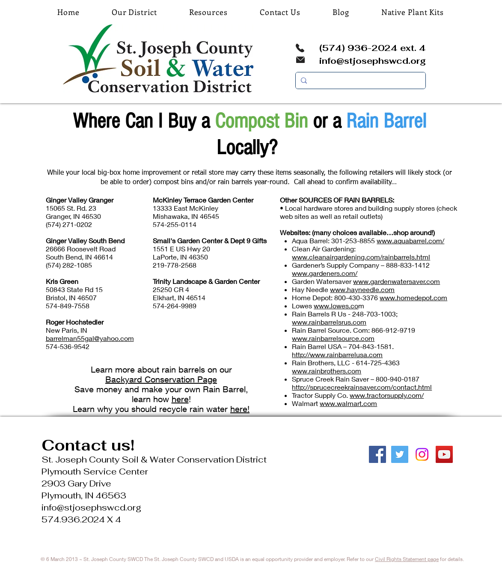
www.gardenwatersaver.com (396, 281)
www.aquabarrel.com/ (410, 240)
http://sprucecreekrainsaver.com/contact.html (362, 387)
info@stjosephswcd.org (372, 60)
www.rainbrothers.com (326, 371)
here (180, 399)
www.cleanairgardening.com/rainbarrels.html (361, 257)
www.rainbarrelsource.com (333, 338)
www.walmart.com (348, 403)
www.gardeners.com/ (324, 273)
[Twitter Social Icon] (399, 454)
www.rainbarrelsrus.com (329, 322)
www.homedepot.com (413, 297)
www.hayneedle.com (362, 289)
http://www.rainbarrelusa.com (337, 354)
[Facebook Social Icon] (377, 454)
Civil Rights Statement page (407, 559)
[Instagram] (422, 454)
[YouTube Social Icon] (444, 454)
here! (240, 409)
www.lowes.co (336, 305)
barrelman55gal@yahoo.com (90, 338)
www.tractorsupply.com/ (387, 395)
